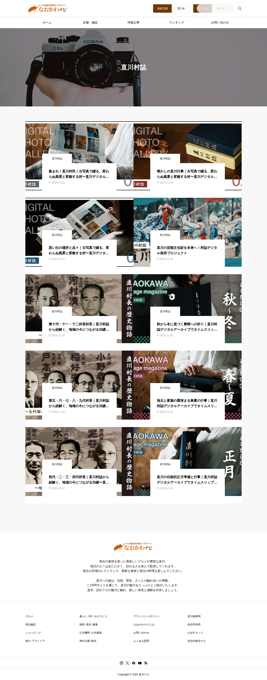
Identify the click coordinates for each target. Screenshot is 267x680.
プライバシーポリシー (147, 616)
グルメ (29, 616)
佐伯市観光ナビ (197, 640)
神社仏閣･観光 (87, 640)
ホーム (47, 22)
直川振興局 (194, 616)
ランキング (176, 22)
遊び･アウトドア (35, 640)
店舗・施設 (90, 22)
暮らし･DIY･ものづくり (93, 616)
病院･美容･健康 (88, 624)
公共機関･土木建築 (90, 632)
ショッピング (33, 632)
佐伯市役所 (194, 624)
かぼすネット (195, 632)
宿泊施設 (30, 624)
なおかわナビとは (144, 624)
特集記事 (133, 22)
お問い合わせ (220, 22)
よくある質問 (141, 640)
